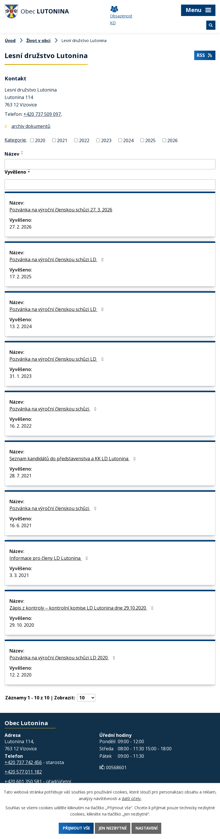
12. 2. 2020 (20, 675)
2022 (84, 140)
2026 (172, 140)
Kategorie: (16, 140)
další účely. (132, 798)
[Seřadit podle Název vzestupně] (22, 151)
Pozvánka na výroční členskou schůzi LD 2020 (63, 657)
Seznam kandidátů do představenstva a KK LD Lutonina (73, 458)
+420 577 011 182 (23, 772)
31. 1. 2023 (20, 376)
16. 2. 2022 (20, 426)
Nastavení (148, 828)
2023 (106, 140)
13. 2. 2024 (20, 326)
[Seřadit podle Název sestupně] (22, 154)
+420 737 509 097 (42, 114)
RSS (205, 56)
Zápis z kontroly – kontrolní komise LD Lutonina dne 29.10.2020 (82, 608)
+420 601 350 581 (23, 781)
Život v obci (38, 40)
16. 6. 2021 (20, 525)
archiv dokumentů (30, 126)
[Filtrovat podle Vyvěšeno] (110, 184)
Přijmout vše (74, 828)
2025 (150, 140)
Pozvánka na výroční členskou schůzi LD (57, 259)
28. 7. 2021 (20, 476)
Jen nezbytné (112, 828)
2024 (128, 140)
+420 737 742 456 (23, 762)
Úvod (10, 40)
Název (12, 154)
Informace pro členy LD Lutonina (49, 558)
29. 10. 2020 (21, 625)
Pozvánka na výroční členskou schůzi (53, 409)
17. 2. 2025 (20, 276)
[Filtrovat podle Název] (110, 164)
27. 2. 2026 (20, 227)
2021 (62, 140)
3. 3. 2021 (19, 575)
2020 (40, 140)
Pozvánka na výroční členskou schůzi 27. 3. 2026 (60, 210)
